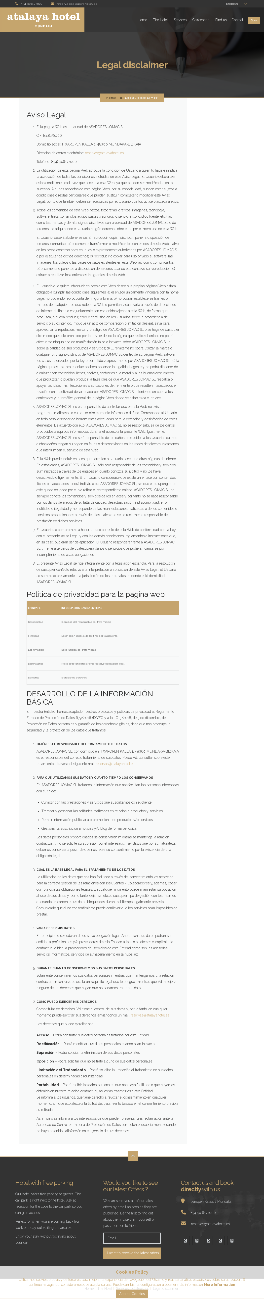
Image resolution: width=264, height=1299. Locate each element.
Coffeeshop (200, 20)
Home (142, 20)
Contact (237, 20)
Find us (221, 20)
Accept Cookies (132, 1294)
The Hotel (160, 20)
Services (180, 20)
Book (254, 20)
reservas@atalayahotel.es (104, 153)
